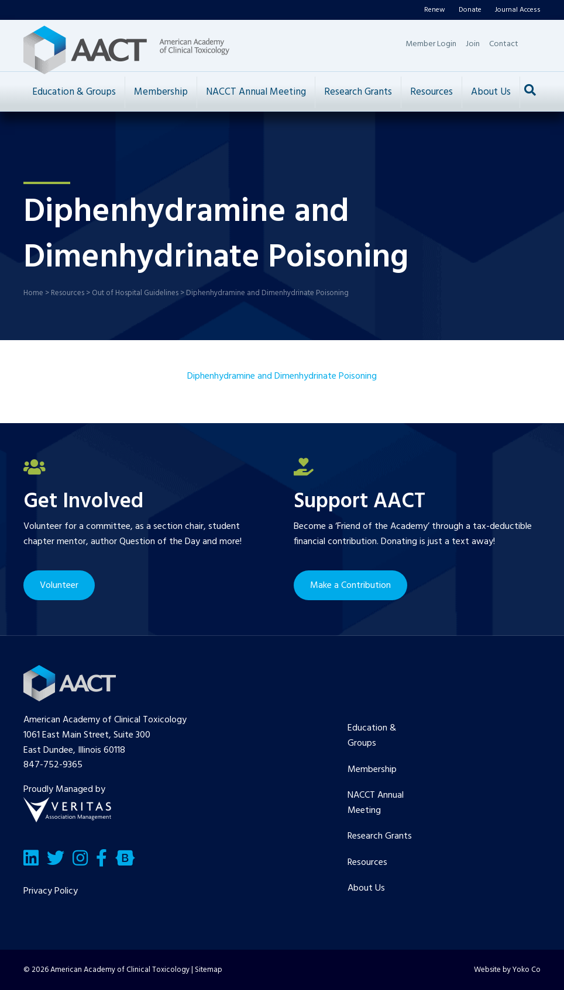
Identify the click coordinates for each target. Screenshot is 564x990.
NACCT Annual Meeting (256, 92)
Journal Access (518, 10)
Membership (161, 92)
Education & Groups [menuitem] (372, 736)
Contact (503, 44)
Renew (434, 10)
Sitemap (208, 970)
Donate (470, 10)
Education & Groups (74, 92)
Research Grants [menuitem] (380, 836)
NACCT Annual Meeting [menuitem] (376, 803)
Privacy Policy (50, 891)
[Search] (530, 90)
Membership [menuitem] (372, 769)
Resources (431, 92)
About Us (491, 92)
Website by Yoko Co (507, 970)
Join (473, 44)
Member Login (430, 44)
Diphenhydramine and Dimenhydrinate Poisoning (282, 376)
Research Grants (358, 92)
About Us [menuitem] (366, 888)
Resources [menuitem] (367, 862)
